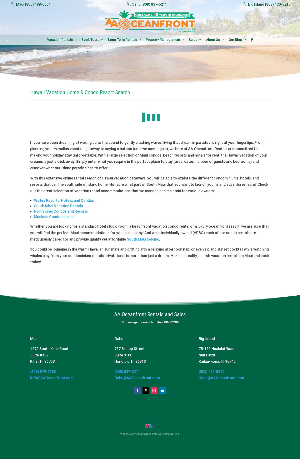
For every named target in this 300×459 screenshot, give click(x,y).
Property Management (163, 40)
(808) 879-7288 (43, 371)
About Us (213, 40)
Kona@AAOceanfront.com (221, 378)
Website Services (130, 434)
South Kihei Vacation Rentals (58, 206)
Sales (193, 40)
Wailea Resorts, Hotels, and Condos (64, 200)
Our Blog (235, 40)
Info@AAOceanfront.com (52, 378)
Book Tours (90, 40)
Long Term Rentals (122, 40)
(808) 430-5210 (211, 371)
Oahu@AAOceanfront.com (137, 378)
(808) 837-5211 (127, 371)
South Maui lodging (143, 239)
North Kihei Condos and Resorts (61, 211)
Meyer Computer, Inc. (167, 434)
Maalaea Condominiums (54, 216)
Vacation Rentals (60, 40)
